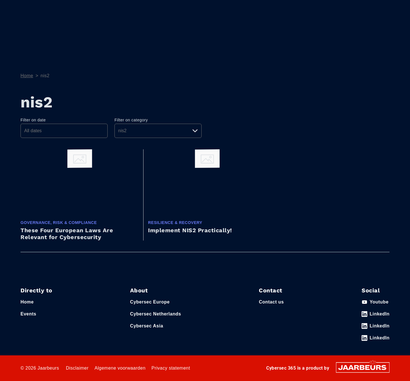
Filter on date (33, 120)
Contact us (271, 301)
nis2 (45, 75)
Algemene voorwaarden (120, 368)
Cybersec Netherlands (155, 313)
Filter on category (131, 120)
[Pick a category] (158, 131)
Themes (300, 29)
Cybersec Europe (150, 301)
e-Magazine (339, 29)
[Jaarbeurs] (363, 367)
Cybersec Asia (146, 325)
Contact (311, 8)
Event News (377, 29)
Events (27, 8)
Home (273, 29)
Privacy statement (170, 368)
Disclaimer (77, 368)
